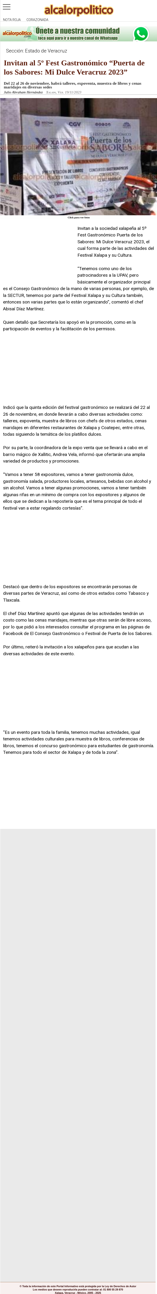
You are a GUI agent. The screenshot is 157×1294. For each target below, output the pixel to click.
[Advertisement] (38, 254)
